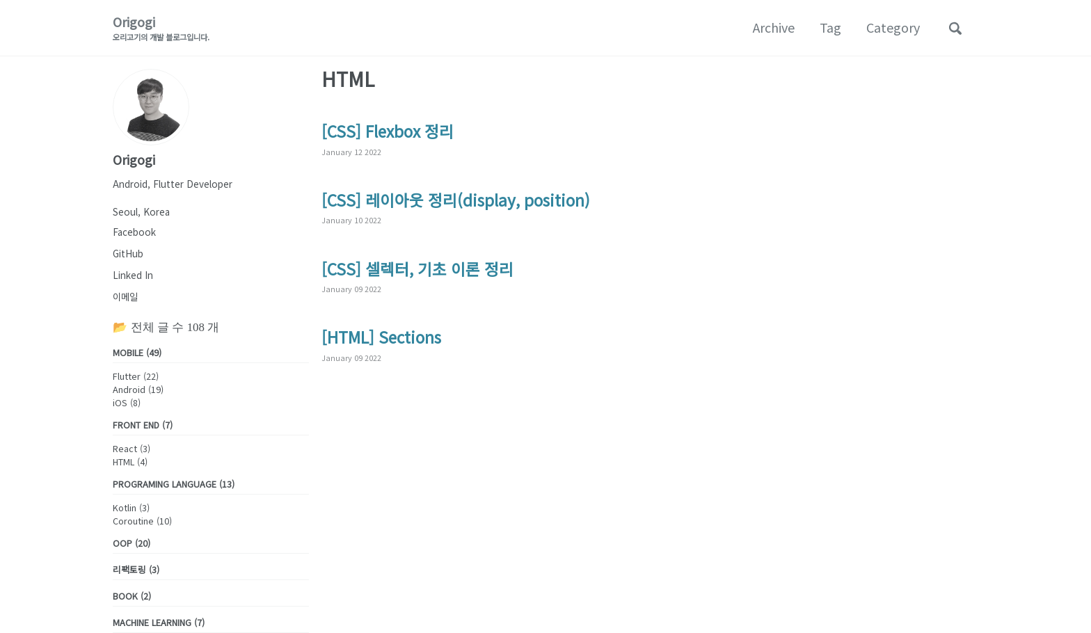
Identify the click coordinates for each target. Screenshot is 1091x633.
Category (893, 27)
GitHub (128, 253)
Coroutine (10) (142, 520)
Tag (830, 27)
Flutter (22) (136, 376)
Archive (774, 27)
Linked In (133, 275)
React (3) (131, 448)
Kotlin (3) (131, 507)
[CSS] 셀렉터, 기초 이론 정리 (417, 268)
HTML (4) (130, 461)
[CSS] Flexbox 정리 (387, 131)
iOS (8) (127, 402)
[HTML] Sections (381, 337)
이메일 (125, 296)
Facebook (134, 232)
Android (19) (138, 389)
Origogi (161, 28)
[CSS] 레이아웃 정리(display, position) (455, 200)
